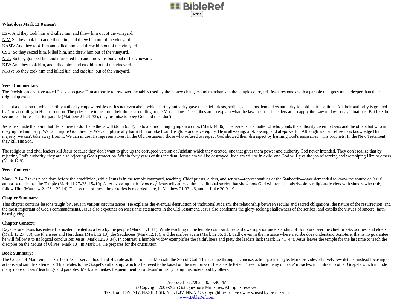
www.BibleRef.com (197, 297)
